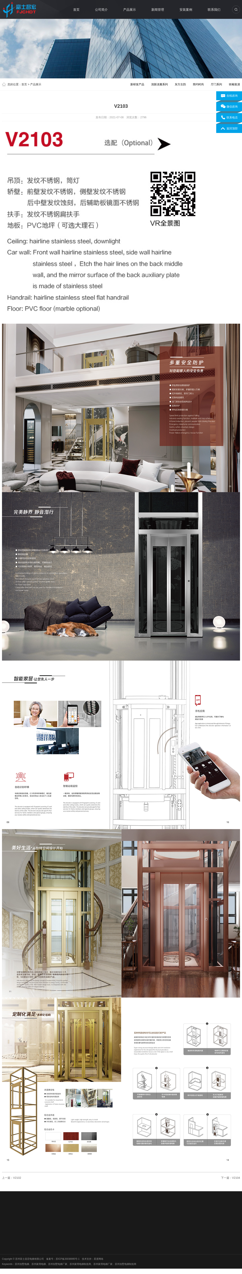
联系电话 (229, 117)
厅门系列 (216, 84)
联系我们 (214, 9)
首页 (76, 9)
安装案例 (186, 9)
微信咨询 (229, 106)
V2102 (17, 1177)
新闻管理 (157, 9)
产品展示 (129, 9)
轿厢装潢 (234, 84)
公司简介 (101, 9)
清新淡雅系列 (159, 84)
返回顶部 (229, 128)
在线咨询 (229, 95)
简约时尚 (198, 84)
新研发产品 (137, 84)
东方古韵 (180, 84)
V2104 (236, 1177)
